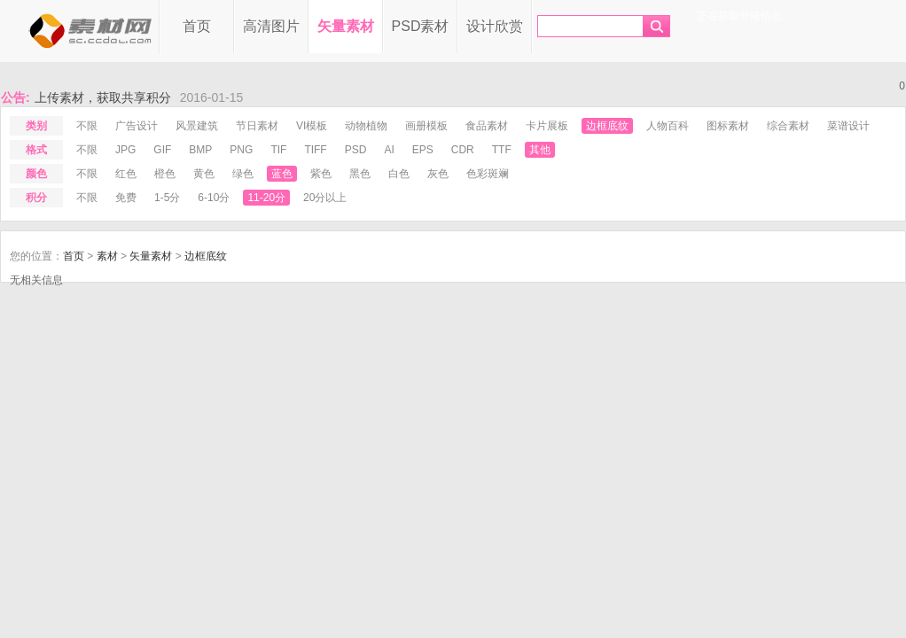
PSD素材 (420, 26)
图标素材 (728, 126)
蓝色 (282, 173)
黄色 (204, 173)
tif (278, 150)
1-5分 (167, 197)
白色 (399, 173)
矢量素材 (345, 26)
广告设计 (136, 126)
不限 (87, 126)
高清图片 (271, 26)
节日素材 (257, 126)
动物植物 (366, 126)
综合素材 (788, 126)
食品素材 (486, 126)
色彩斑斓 (487, 173)
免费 (126, 197)
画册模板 (426, 126)
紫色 (321, 173)
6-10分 (214, 197)
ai (389, 150)
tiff (315, 150)
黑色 (360, 173)
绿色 (243, 173)
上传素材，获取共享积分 (103, 97)
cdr (462, 150)
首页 (197, 26)
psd (356, 150)
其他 (540, 150)
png (241, 150)
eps (422, 150)
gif (162, 150)
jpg (125, 150)
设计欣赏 (494, 26)
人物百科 (667, 126)
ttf (502, 150)
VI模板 (311, 126)
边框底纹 (607, 126)
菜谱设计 (848, 126)
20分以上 (325, 197)
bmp (200, 150)
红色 (126, 173)
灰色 (438, 173)
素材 (107, 256)
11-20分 (266, 197)
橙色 (165, 173)
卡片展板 (547, 126)
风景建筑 (197, 126)
